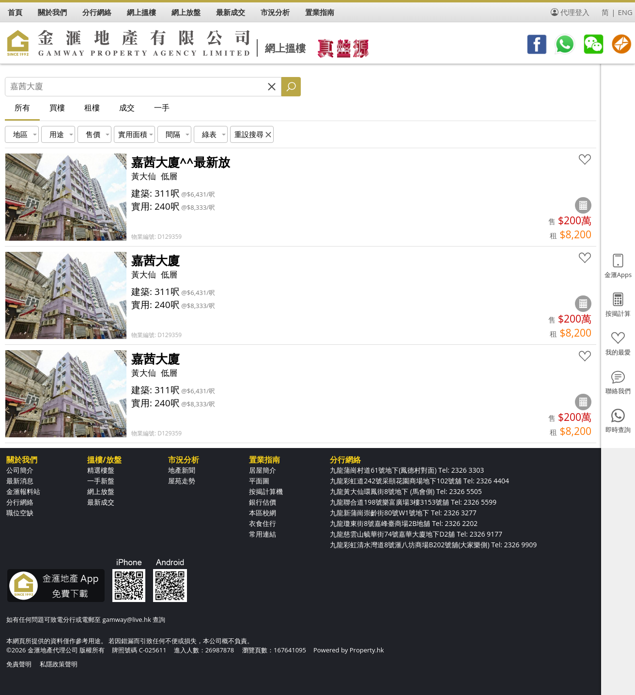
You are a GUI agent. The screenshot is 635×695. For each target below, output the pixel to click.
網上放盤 (100, 491)
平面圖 (259, 480)
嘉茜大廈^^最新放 (180, 162)
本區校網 (262, 512)
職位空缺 (19, 512)
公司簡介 (19, 470)
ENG (625, 12)
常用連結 (262, 534)
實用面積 (132, 134)
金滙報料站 (23, 491)
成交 (127, 107)
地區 (20, 134)
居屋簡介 (262, 470)
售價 (93, 134)
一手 (162, 107)
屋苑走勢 (181, 480)
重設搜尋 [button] (248, 134)
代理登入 (574, 12)
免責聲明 (18, 664)
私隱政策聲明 (58, 664)
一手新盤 (100, 480)
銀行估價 (262, 502)
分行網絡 (19, 502)
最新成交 (100, 502)
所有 (22, 107)
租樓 (92, 107)
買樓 (57, 107)
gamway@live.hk (126, 619)
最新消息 (19, 480)
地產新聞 (181, 470)
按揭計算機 (266, 491)
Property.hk (367, 650)
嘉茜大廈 (155, 260)
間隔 (173, 134)
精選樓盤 (100, 470)
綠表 (209, 134)
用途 (56, 134)
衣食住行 (262, 523)
